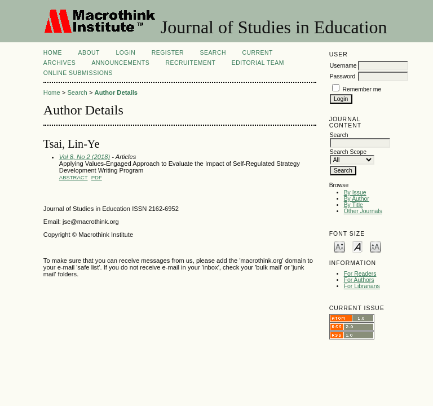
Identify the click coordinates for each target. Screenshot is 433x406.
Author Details (116, 92)
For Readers (360, 274)
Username (343, 66)
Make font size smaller (339, 246)
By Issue (355, 192)
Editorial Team (258, 63)
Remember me (362, 89)
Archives (59, 63)
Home (52, 53)
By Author (356, 199)
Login (125, 53)
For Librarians (362, 286)
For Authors (359, 280)
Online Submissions (78, 73)
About (89, 53)
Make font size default (357, 246)
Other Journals (363, 211)
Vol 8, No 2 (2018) (84, 156)
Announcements (121, 63)
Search (213, 53)
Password (343, 76)
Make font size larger (375, 246)
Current (257, 53)
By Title (353, 205)
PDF (96, 177)
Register (168, 53)
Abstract (73, 177)
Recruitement (191, 63)
